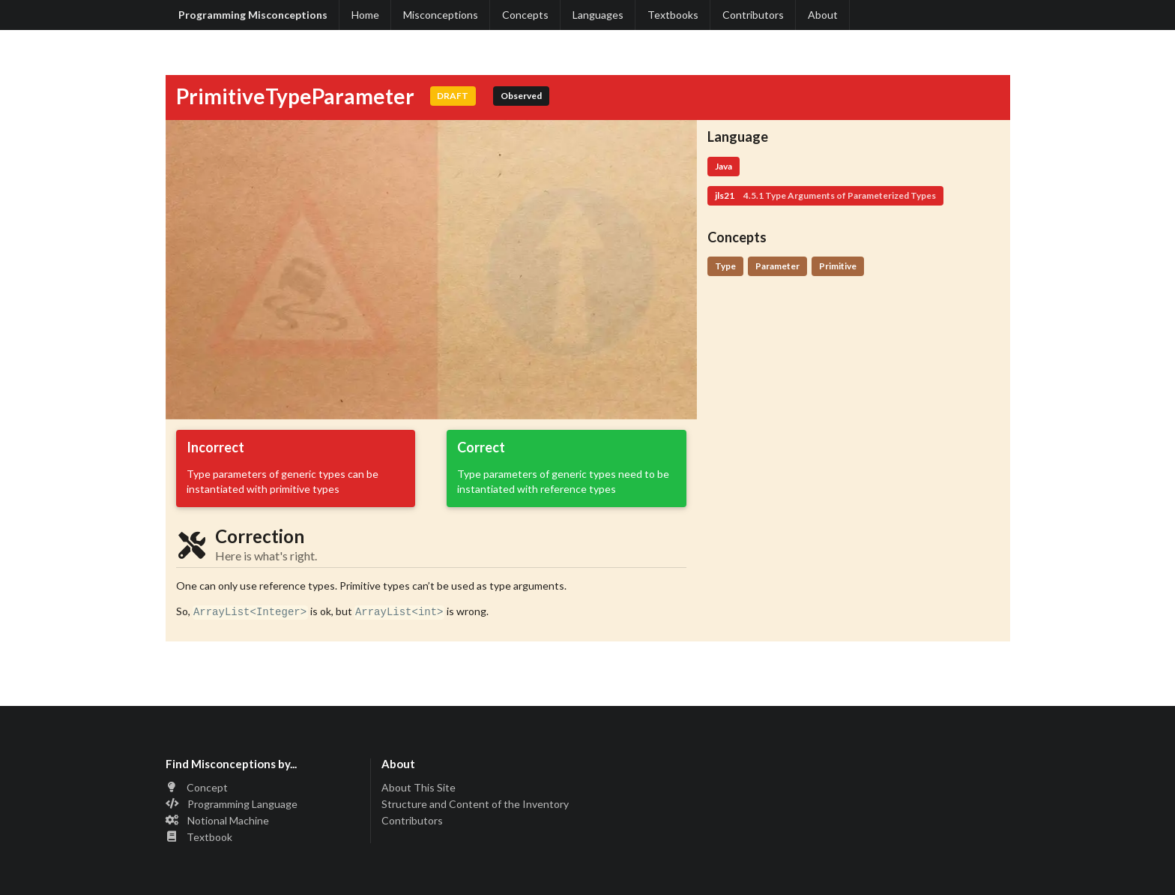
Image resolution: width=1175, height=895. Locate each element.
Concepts (525, 14)
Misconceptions (440, 14)
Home (365, 14)
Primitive (838, 266)
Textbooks (672, 14)
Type (725, 266)
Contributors (753, 14)
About (823, 14)
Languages (598, 14)
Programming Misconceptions (252, 14)
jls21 (825, 195)
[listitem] (263, 788)
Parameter (777, 266)
